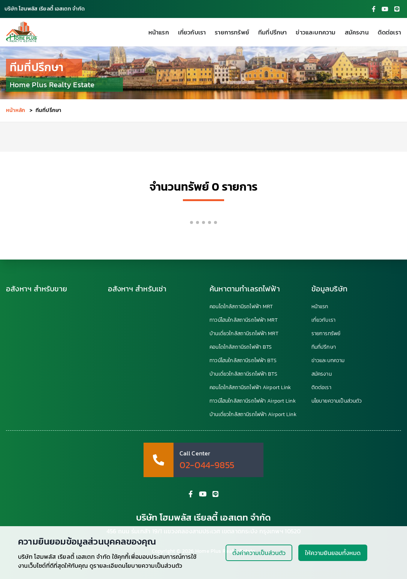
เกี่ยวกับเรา (192, 32)
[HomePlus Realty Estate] (22, 32)
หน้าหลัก (15, 110)
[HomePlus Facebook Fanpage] (374, 8)
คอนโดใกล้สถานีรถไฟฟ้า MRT (241, 306)
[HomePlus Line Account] (397, 8)
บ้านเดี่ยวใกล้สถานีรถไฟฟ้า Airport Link (252, 414)
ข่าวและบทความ (315, 32)
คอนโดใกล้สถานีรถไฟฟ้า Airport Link (250, 387)
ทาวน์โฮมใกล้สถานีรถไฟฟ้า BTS (243, 360)
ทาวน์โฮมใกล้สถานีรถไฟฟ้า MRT (243, 320)
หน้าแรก (158, 32)
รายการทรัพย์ (232, 32)
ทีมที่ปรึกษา (272, 32)
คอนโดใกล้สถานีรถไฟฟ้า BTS (240, 347)
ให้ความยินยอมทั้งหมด (333, 552)
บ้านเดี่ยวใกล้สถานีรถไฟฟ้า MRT (243, 333)
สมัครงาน (357, 32)
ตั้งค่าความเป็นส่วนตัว (259, 552)
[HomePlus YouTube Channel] (385, 8)
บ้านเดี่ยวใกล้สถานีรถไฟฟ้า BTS (243, 374)
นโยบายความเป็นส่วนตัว (336, 401)
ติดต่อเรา (389, 32)
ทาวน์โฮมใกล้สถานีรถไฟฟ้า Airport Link (252, 401)
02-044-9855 (207, 465)
